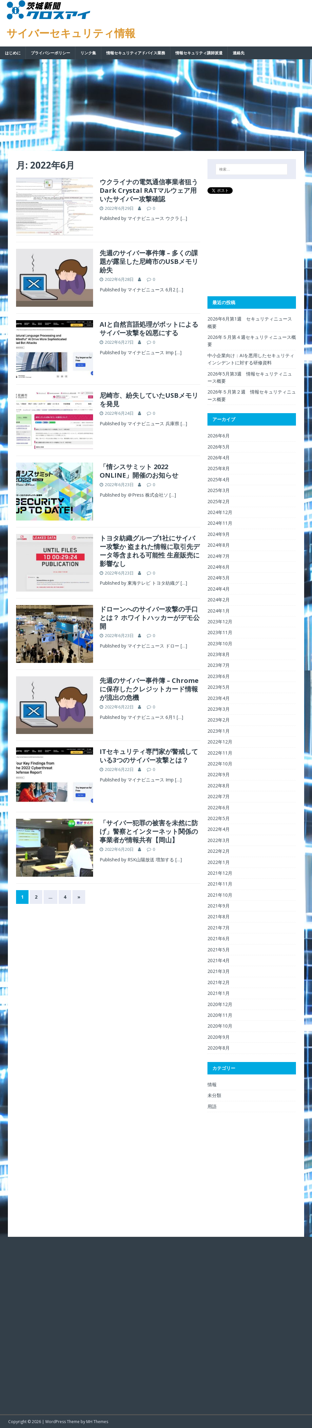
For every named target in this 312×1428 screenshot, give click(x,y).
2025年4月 (218, 479)
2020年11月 (219, 1015)
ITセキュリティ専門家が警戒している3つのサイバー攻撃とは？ (149, 755)
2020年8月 (218, 1048)
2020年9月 (218, 1037)
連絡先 (238, 53)
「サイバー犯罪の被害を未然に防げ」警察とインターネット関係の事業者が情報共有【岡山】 (149, 831)
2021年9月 (218, 906)
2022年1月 (218, 862)
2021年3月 (218, 971)
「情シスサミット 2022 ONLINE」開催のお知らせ (139, 471)
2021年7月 (218, 928)
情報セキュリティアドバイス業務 (135, 53)
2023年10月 (219, 643)
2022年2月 (218, 851)
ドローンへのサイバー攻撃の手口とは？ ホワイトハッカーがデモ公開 (150, 618)
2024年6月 (218, 567)
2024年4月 (218, 589)
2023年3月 (218, 709)
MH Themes (97, 1421)
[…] (184, 218)
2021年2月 (218, 982)
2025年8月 (218, 468)
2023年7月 (218, 665)
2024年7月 (218, 556)
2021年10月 (219, 895)
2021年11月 (219, 884)
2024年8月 (218, 545)
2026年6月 (218, 435)
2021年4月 (218, 960)
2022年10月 (219, 763)
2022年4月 (218, 829)
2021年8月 (218, 916)
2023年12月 (219, 621)
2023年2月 (218, 720)
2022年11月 (219, 753)
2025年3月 (218, 490)
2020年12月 (219, 1004)
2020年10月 (219, 1026)
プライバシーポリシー (50, 53)
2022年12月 (219, 742)
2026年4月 (218, 457)
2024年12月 (219, 512)
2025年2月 (218, 501)
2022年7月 (218, 796)
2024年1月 (218, 611)
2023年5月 (218, 687)
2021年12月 (219, 873)
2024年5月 (218, 578)
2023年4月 (218, 698)
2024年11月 (219, 523)
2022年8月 (218, 785)
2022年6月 (218, 807)
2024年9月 (218, 534)
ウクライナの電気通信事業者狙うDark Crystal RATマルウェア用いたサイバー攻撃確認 (149, 190)
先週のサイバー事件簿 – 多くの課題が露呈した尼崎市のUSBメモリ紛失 (149, 261)
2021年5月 (218, 949)
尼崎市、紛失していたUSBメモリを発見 (149, 399)
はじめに (13, 53)
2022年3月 (218, 840)
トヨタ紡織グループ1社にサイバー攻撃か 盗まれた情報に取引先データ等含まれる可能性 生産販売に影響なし (150, 551)
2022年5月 (218, 818)
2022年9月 (218, 774)
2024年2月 (218, 599)
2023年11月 (219, 632)
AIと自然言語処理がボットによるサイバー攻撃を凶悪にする (149, 328)
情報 (212, 1084)
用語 (212, 1106)
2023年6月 (218, 676)
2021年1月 (218, 993)
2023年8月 (218, 654)
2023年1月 (218, 731)
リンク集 (88, 53)
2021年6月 (218, 938)
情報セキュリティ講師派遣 (199, 53)
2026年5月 (218, 447)
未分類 (214, 1095)
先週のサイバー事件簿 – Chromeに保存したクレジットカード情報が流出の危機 (149, 689)
